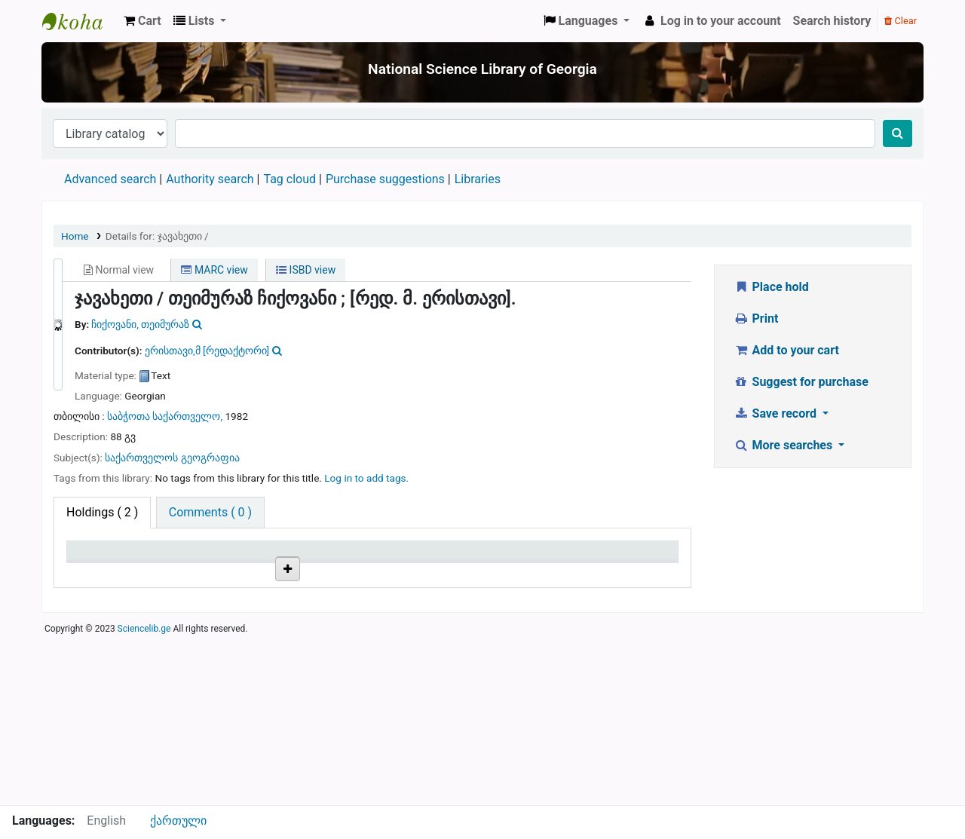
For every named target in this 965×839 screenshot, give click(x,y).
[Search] (897, 133)
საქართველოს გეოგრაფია (172, 458)
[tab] (210, 512)
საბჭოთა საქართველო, (166, 416)
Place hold (771, 287)
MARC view (214, 270)
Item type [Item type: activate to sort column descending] (99, 557)
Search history (832, 21)
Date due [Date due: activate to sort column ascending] (607, 557)
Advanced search (110, 179)
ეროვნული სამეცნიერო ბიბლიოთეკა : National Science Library (80, 21)
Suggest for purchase (801, 382)
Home (75, 236)
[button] (142, 21)
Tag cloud (289, 179)
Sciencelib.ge (144, 797)
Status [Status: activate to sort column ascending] (500, 557)
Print (756, 318)
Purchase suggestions (385, 179)
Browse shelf (314, 607)
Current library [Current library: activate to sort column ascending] (213, 557)
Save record (776, 413)
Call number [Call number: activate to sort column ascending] (309, 557)
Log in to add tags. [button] (366, 478)
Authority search (209, 179)
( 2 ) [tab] (102, 512)
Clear (900, 20)
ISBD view (305, 270)
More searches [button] (784, 445)
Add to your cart (786, 350)
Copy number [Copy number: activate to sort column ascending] (413, 557)
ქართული (178, 820)
